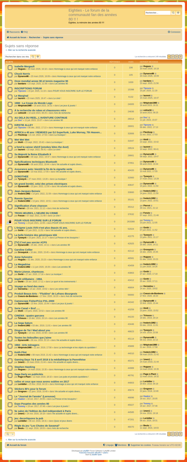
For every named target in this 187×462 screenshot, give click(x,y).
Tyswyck (22, 179)
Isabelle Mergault (24, 66)
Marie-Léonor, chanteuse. (29, 271)
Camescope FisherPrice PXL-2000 (34, 301)
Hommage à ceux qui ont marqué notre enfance (76, 69)
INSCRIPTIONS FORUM (28, 88)
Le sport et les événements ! (64, 281)
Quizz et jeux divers (63, 421)
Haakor (21, 399)
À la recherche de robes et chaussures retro (40, 110)
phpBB (85, 451)
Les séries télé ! (62, 289)
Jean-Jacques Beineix (27, 191)
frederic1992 (24, 193)
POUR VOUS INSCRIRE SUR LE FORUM (72, 91)
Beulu (21, 428)
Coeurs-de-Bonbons (28, 296)
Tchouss (22, 318)
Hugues (22, 69)
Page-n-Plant (24, 377)
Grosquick (23, 252)
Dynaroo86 (23, 76)
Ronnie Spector (23, 198)
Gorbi (20, 230)
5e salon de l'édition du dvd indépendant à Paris (42, 411)
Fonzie (21, 215)
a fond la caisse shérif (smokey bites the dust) (41, 147)
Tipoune (22, 91)
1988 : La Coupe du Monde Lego (33, 103)
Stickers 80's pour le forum (30, 389)
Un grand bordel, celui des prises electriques (40, 183)
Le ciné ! (57, 98)
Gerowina (22, 289)
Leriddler (22, 384)
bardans (22, 83)
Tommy (21, 223)
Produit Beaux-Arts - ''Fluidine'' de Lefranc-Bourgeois (45, 293)
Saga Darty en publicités (28, 374)
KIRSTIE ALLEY (23, 125)
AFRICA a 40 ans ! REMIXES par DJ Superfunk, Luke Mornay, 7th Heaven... (58, 132)
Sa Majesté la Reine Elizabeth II (32, 154)
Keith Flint (20, 352)
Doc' (20, 120)
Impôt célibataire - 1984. (28, 279)
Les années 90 (61, 83)
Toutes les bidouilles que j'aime (32, 337)
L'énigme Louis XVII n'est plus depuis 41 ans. (41, 227)
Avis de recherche (62, 113)
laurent (21, 98)
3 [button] (176, 56)
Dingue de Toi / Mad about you (32, 330)
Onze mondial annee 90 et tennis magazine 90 (41, 81)
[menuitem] (24, 32)
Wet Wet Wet (21, 139)
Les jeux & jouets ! (68, 105)
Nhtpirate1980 (25, 105)
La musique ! (60, 135)
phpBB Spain (97, 455)
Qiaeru (105, 453)
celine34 (22, 113)
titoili (20, 142)
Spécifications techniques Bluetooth (35, 161)
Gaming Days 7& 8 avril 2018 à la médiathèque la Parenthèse (50, 359)
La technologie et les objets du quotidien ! (78, 347)
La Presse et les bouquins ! (67, 237)
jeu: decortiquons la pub (28, 418)
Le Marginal (21, 95)
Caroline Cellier (23, 249)
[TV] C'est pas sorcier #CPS (30, 242)
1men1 (21, 362)
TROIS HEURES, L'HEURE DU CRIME (36, 213)
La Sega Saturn (23, 323)
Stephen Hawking (24, 367)
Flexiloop (22, 135)
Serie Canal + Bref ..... (27, 308)
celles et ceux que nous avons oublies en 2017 (41, 381)
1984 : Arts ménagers (26, 345)
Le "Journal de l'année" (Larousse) (34, 396)
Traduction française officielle (90, 453)
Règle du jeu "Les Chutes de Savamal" (37, 425)
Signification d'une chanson (30, 205)
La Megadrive (22, 264)
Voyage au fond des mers (29, 286)
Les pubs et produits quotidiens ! (74, 377)
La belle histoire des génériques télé (35, 235)
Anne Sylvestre (23, 257)
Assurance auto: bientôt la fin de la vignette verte (43, 169)
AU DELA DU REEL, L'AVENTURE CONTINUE (40, 117)
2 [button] (172, 56)
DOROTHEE (21, 176)
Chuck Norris (22, 73)
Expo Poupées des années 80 (31, 403)
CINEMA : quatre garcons (29, 315)
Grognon (22, 391)
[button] (180, 57)
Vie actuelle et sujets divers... (69, 164)
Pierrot (21, 208)
